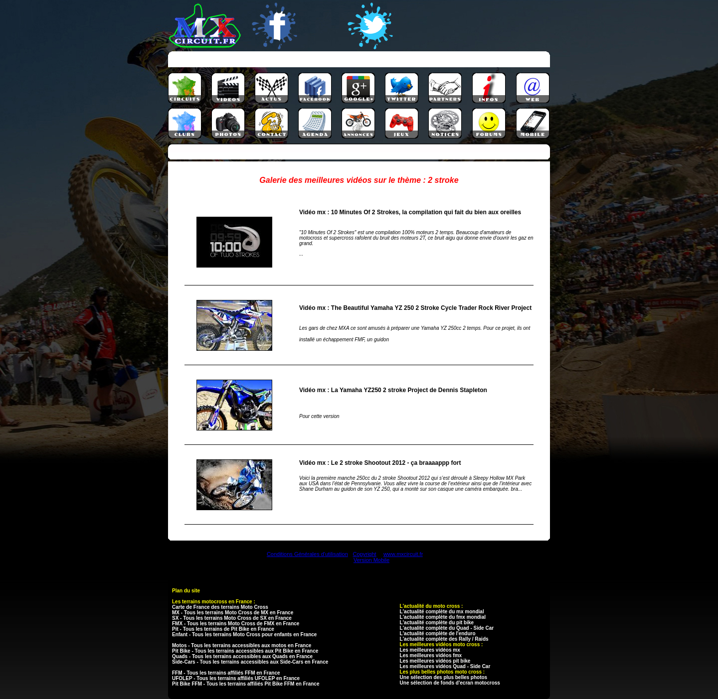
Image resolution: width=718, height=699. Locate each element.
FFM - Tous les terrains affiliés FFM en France (226, 673)
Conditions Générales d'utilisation (307, 554)
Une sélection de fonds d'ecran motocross (450, 683)
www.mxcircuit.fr (403, 554)
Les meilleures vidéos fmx (431, 655)
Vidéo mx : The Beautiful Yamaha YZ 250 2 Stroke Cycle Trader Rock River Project (415, 307)
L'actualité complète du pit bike (437, 622)
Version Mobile (371, 560)
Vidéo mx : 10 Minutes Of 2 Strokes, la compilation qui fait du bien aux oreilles (410, 212)
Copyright (364, 554)
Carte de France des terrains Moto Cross (220, 607)
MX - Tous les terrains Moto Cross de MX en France (232, 612)
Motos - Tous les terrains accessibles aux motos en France (241, 645)
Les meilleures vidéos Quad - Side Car (445, 666)
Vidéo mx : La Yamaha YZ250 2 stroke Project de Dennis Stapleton (393, 390)
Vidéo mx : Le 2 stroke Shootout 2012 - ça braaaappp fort (380, 462)
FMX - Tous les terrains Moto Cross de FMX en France (235, 623)
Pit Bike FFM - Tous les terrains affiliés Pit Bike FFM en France (245, 684)
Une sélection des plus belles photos (444, 677)
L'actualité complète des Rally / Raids (444, 639)
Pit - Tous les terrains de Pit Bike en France (223, 629)
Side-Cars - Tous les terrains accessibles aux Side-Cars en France (250, 662)
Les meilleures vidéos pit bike (435, 661)
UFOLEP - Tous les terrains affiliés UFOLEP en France (236, 678)
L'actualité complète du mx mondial (442, 611)
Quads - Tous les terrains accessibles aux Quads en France (242, 656)
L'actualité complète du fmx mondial (443, 617)
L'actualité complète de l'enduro (438, 633)
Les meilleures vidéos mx (430, 650)
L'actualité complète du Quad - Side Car (447, 628)
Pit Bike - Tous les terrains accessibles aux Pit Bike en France (245, 651)
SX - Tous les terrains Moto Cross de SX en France (232, 618)
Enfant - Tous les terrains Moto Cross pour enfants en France (244, 634)
